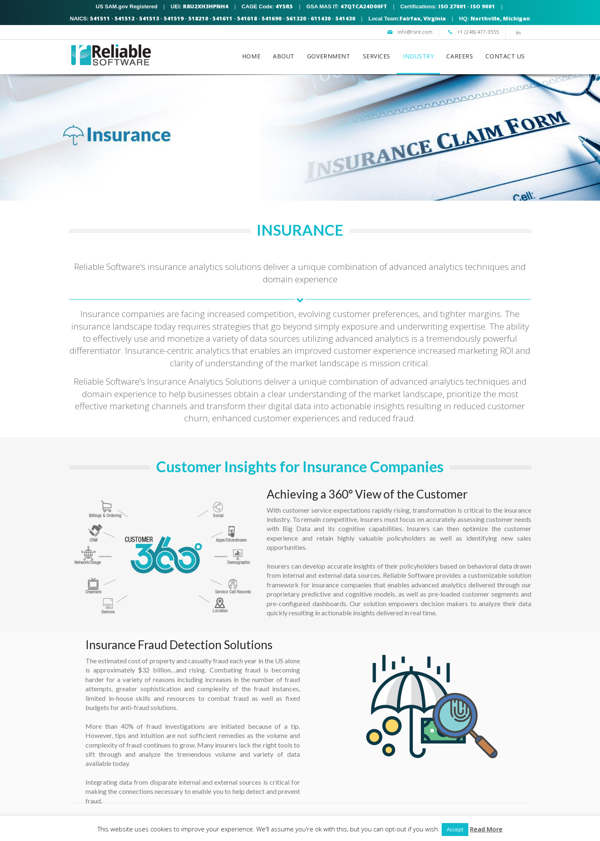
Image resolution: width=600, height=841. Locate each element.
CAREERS (459, 56)
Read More (486, 829)
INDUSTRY (418, 56)
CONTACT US (505, 56)
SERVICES (376, 56)
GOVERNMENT (328, 56)
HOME (251, 56)
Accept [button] (455, 829)
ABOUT (284, 56)
